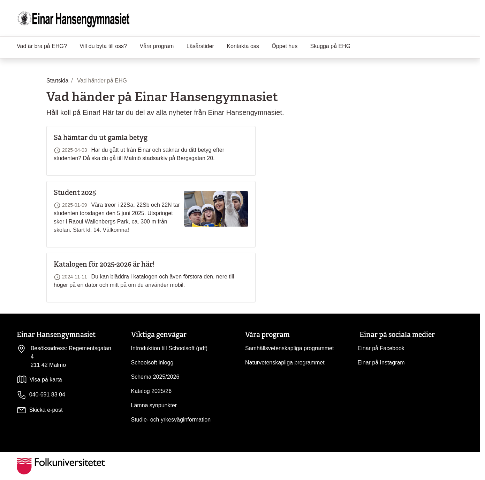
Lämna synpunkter (154, 405)
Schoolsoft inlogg (152, 362)
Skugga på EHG (330, 46)
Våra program (156, 46)
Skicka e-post (46, 410)
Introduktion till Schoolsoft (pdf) (169, 348)
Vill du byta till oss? (103, 46)
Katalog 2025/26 (151, 391)
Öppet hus (284, 46)
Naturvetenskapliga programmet (285, 362)
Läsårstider (200, 46)
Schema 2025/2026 (155, 377)
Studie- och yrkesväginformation (171, 420)
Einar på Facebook (381, 348)
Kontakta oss (243, 46)
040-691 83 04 (41, 395)
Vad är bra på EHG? (42, 46)
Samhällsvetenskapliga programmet (289, 348)
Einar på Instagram (381, 362)
